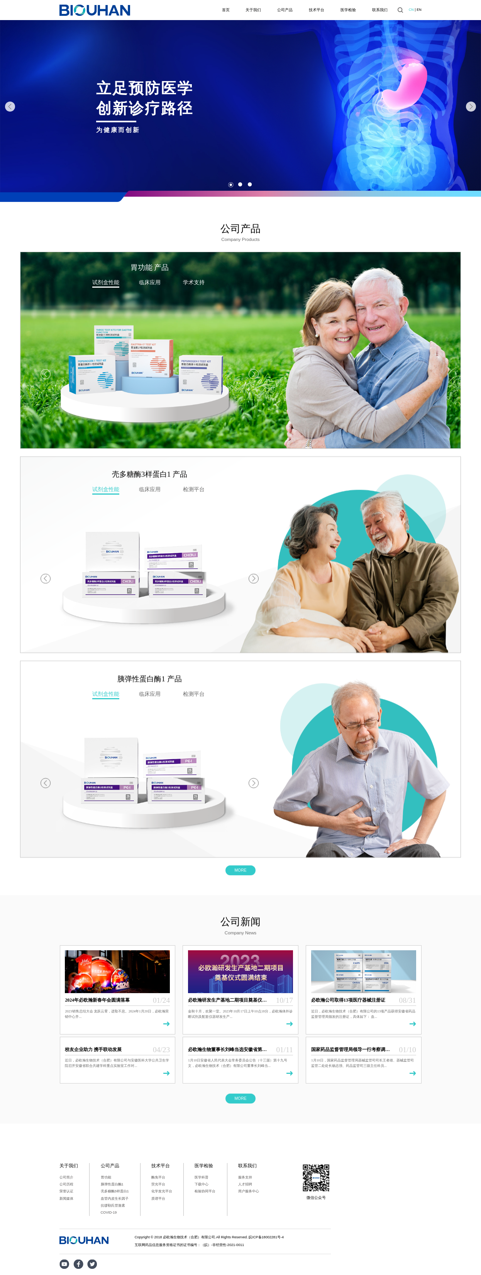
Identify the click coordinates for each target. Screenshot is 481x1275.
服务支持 (245, 1177)
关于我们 (253, 10)
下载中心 (201, 1184)
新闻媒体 (66, 1198)
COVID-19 (109, 1212)
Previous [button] (10, 107)
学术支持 (194, 282)
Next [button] (471, 107)
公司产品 (285, 10)
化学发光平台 (161, 1191)
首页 (226, 10)
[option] (240, 106)
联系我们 (380, 10)
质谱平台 (158, 1198)
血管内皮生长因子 (115, 1198)
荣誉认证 (66, 1191)
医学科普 (201, 1177)
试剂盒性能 (105, 282)
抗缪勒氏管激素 (113, 1205)
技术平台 (316, 10)
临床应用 (150, 282)
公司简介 (66, 1177)
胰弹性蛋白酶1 (112, 1184)
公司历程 (66, 1184)
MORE (240, 877)
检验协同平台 (205, 1191)
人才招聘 (245, 1184)
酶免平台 (158, 1177)
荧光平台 (158, 1184)
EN (419, 10)
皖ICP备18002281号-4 (266, 1237)
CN (411, 10)
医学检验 (348, 10)
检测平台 (194, 628)
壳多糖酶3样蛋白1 (115, 1191)
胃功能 (106, 1177)
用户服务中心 (248, 1191)
